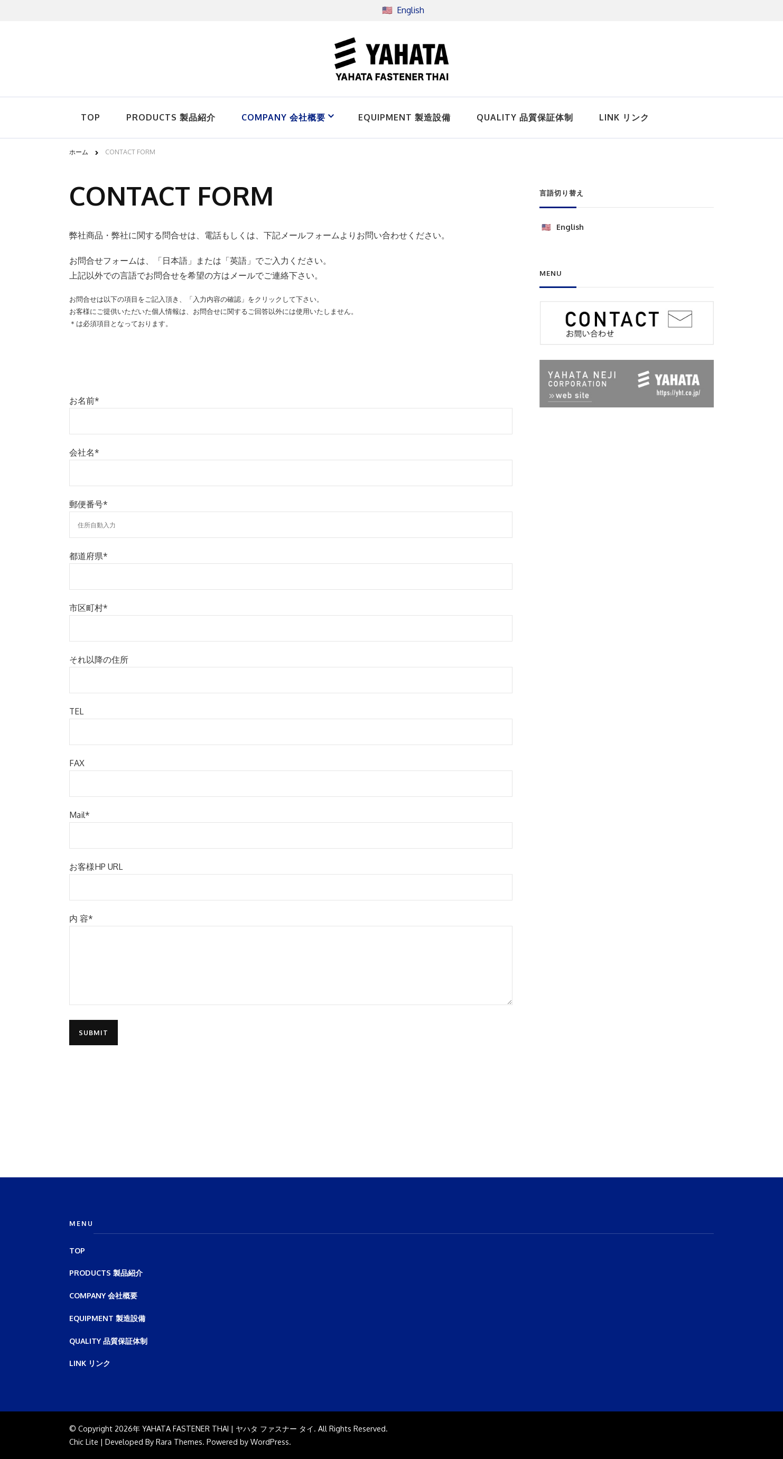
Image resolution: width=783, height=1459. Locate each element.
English (410, 10)
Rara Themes (179, 1441)
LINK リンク (624, 117)
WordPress (269, 1441)
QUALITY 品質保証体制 (525, 117)
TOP (90, 117)
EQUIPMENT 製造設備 (404, 117)
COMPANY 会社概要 (283, 117)
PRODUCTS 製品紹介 (171, 117)
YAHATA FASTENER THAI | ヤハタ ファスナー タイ (228, 1428)
